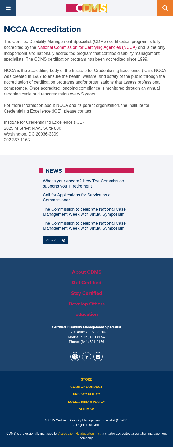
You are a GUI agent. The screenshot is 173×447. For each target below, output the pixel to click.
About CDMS (86, 272)
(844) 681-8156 (92, 342)
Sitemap (86, 409)
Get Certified (86, 283)
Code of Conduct (86, 387)
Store (86, 379)
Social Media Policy (86, 402)
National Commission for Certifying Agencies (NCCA (86, 47)
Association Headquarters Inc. (79, 433)
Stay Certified (86, 293)
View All (55, 240)
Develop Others (87, 304)
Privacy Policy (86, 394)
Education (86, 314)
